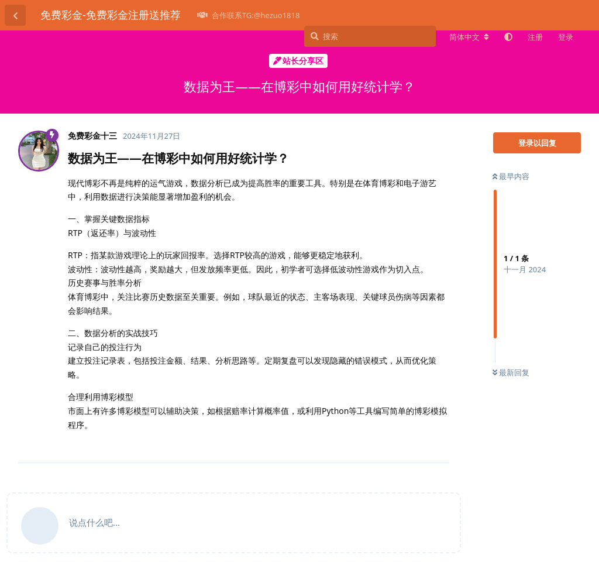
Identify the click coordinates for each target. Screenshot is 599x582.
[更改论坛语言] (469, 36)
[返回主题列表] (15, 15)
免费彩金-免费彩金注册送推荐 (110, 15)
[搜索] (370, 36)
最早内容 (511, 176)
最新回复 (511, 372)
